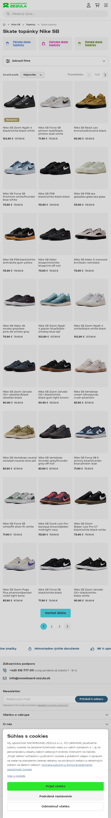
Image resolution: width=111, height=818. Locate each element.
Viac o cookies (16, 776)
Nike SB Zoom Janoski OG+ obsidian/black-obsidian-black (17, 394)
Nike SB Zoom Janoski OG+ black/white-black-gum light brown (53, 394)
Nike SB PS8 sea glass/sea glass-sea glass (89, 195)
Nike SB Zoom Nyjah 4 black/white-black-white (19, 129)
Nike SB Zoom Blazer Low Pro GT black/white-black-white (90, 526)
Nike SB (15, 25)
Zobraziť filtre (18, 61)
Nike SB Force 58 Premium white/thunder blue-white (19, 196)
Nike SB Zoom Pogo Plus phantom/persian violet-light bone (17, 592)
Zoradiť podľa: (11, 75)
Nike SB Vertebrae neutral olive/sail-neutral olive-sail (20, 459)
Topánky (30, 25)
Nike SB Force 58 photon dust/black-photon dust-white (51, 130)
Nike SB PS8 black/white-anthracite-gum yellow (19, 261)
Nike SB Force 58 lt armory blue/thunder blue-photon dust (88, 460)
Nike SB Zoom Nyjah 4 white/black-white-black (90, 327)
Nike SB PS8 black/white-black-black (54, 195)
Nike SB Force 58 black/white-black (50, 591)
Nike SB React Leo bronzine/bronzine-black (90, 129)
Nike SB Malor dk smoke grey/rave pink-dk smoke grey (16, 328)
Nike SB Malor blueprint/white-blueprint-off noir (49, 262)
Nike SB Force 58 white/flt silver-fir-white (18, 525)
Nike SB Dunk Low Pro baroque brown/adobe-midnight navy (53, 526)
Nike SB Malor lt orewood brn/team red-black (90, 261)
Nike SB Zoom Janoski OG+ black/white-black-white (88, 592)
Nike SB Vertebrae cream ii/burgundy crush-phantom (86, 394)
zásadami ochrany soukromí (52, 705)
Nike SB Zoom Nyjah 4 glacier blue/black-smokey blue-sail (51, 328)
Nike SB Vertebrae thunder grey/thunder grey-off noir (53, 460)
